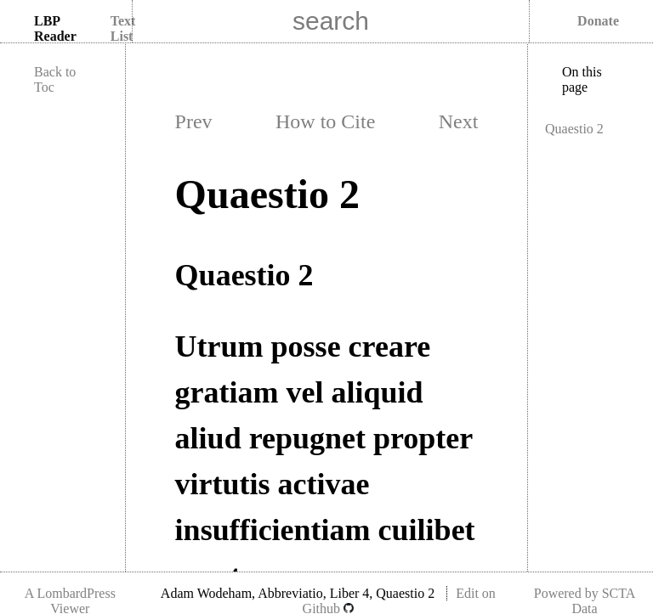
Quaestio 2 (574, 128)
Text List (123, 28)
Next (459, 121)
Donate (598, 21)
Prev (194, 121)
